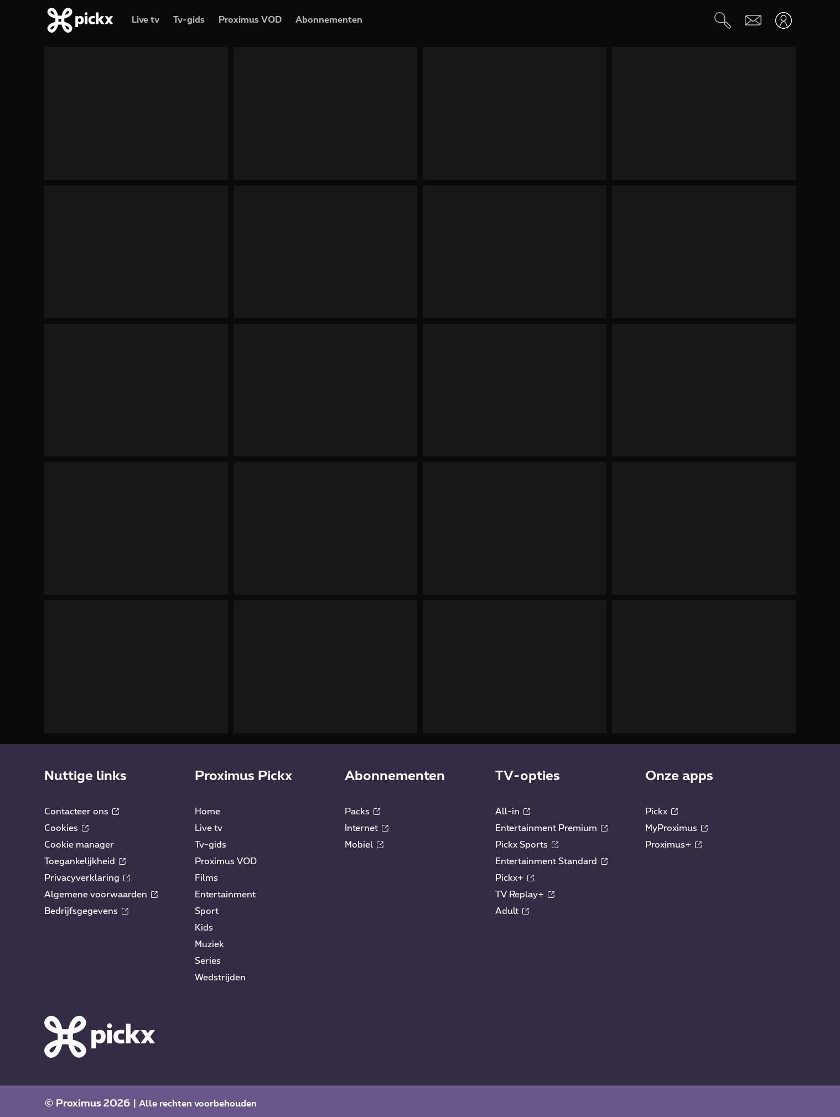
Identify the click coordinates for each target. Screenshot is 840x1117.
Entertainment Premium (551, 822)
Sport (207, 905)
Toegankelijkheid (85, 855)
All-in (512, 806)
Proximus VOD (226, 855)
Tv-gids (210, 839)
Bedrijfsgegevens (86, 905)
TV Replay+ (524, 889)
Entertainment (225, 889)
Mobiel (364, 839)
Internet (366, 822)
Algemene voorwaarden (101, 889)
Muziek (209, 938)
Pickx (661, 806)
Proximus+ (673, 839)
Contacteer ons (81, 806)
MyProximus (676, 822)
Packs (362, 806)
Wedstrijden (220, 972)
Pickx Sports (526, 839)
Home (207, 806)
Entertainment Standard (551, 855)
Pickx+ (514, 872)
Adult (512, 905)
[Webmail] (753, 20)
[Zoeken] (722, 20)
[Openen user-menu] (783, 20)
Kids (204, 922)
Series (208, 955)
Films (206, 872)
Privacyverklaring (87, 872)
